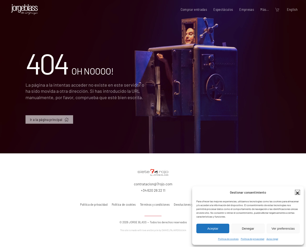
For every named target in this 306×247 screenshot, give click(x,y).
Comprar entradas (194, 9)
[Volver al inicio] (24, 9)
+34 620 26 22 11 (153, 190)
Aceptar (212, 228)
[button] (297, 192)
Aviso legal (272, 238)
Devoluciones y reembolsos (191, 204)
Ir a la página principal (49, 119)
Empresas (246, 9)
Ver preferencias (283, 228)
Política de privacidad (252, 238)
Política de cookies (228, 238)
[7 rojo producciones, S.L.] (153, 172)
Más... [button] (264, 9)
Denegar (248, 228)
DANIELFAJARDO (174, 230)
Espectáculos (223, 9)
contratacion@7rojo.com (153, 184)
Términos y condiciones (155, 204)
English (292, 9)
